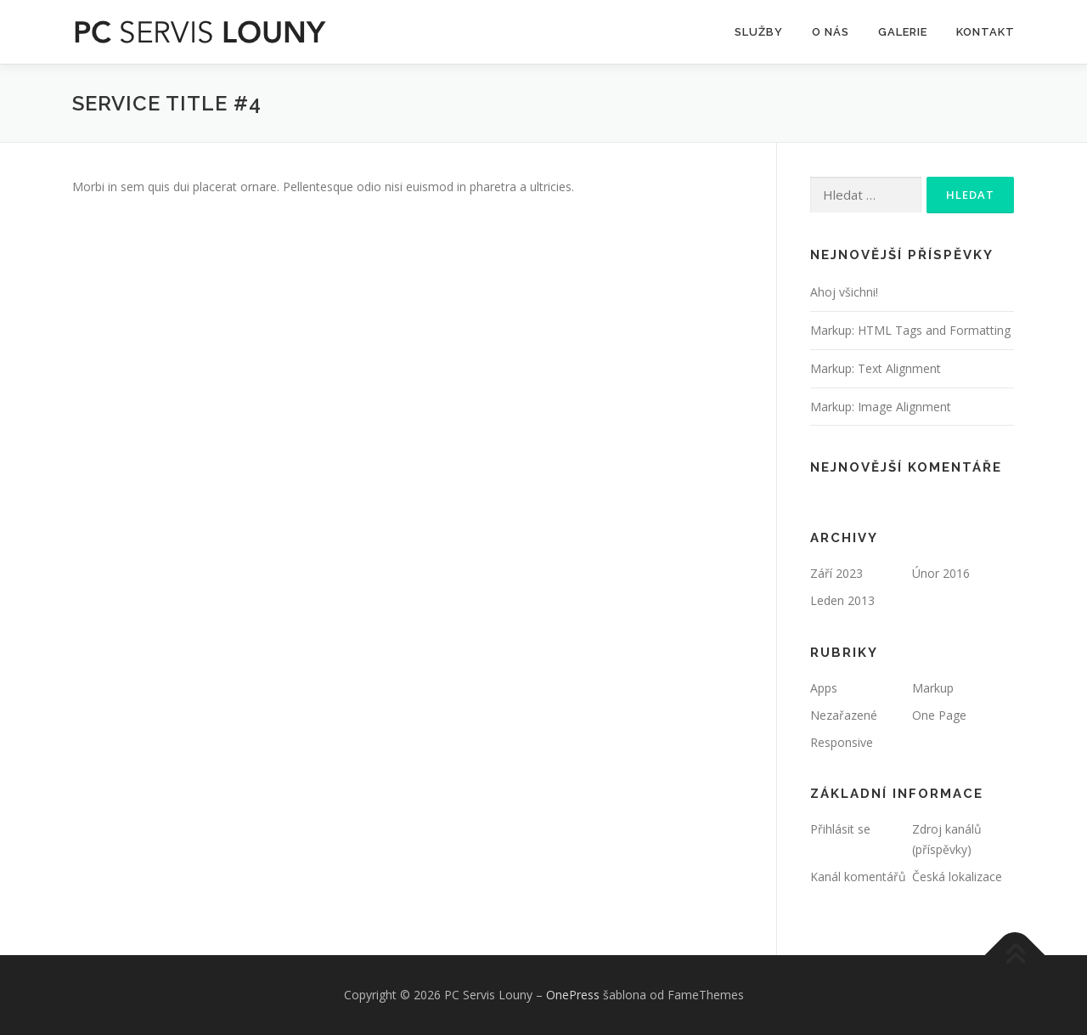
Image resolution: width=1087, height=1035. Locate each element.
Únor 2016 (941, 573)
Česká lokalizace (957, 876)
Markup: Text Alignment (875, 368)
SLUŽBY (759, 31)
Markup (933, 688)
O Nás (830, 31)
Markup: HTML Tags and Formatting (910, 330)
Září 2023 (836, 573)
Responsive (841, 742)
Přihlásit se (840, 829)
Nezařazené (843, 715)
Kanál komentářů (858, 876)
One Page (939, 715)
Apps (823, 688)
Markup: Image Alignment (880, 407)
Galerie (902, 31)
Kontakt (985, 31)
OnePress (573, 995)
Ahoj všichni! (844, 292)
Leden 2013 (842, 600)
